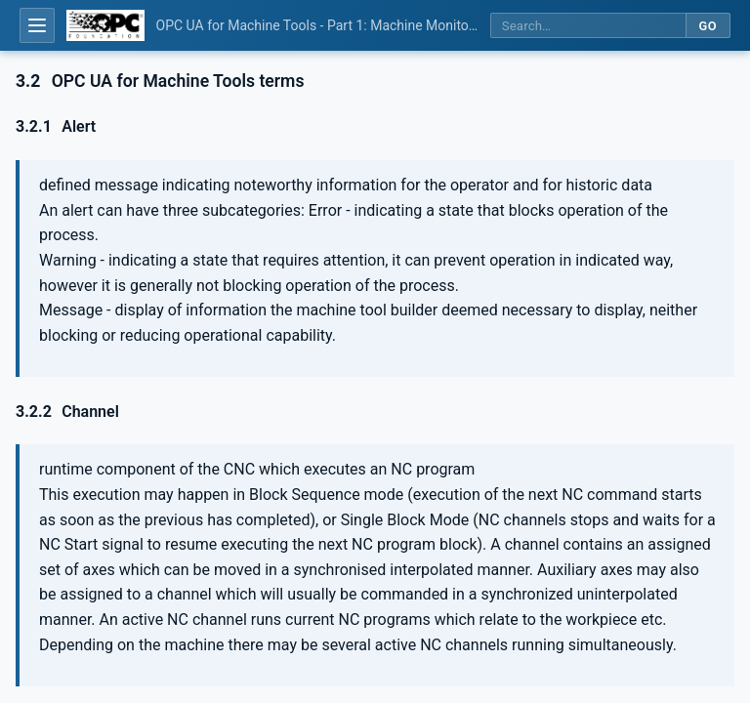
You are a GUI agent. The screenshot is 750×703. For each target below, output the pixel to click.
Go (707, 26)
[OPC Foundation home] (105, 25)
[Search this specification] (588, 26)
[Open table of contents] (37, 25)
